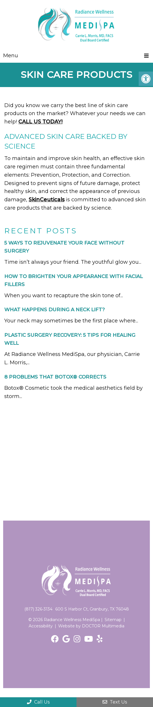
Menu (10, 55)
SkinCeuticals (46, 199)
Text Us (115, 702)
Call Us (38, 702)
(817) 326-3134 (38, 609)
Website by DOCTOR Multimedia (91, 626)
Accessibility (41, 626)
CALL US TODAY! (40, 122)
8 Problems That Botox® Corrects (55, 377)
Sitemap (113, 619)
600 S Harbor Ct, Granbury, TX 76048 (92, 609)
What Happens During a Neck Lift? (54, 309)
